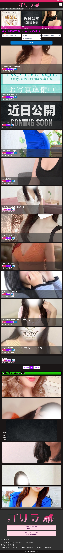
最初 (26, 367)
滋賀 (16, 542)
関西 (3, 8)
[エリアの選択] (11, 35)
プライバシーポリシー (14, 547)
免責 (23, 547)
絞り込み (31, 43)
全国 (31, 542)
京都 (7, 542)
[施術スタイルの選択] (51, 35)
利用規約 (4, 547)
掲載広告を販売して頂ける (31, 533)
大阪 (7, 8)
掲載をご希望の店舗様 (31, 527)
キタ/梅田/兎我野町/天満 (16, 8)
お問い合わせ (39, 547)
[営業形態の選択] (31, 38)
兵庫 (12, 542)
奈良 (21, 542)
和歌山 (26, 542)
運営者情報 (47, 547)
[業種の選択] (31, 35)
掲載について (30, 547)
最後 (36, 367)
